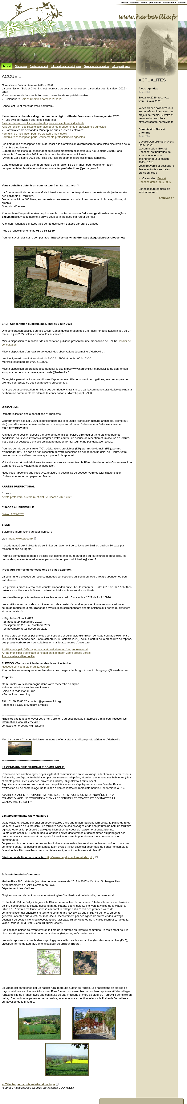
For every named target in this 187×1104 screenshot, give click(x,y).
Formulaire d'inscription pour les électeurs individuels (34, 133)
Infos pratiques (121, 66)
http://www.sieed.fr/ (21, 538)
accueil (125, 2)
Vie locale (21, 66)
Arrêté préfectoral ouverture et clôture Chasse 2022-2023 (37, 497)
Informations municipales (66, 66)
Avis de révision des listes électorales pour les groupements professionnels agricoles (54, 126)
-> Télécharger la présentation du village (28, 1084)
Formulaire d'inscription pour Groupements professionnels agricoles (43, 137)
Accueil (7, 66)
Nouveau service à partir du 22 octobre (26, 666)
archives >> (166, 197)
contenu (134, 2)
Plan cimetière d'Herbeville (18, 656)
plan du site (155, 2)
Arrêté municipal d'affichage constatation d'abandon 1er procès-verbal (45, 649)
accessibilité (169, 2)
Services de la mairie (96, 66)
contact (182, 2)
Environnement (39, 66)
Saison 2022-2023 (13, 514)
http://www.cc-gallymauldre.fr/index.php (70, 857)
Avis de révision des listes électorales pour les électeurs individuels (43, 123)
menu (144, 2)
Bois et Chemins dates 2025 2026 (41, 99)
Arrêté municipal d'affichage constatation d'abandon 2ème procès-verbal (46, 652)
